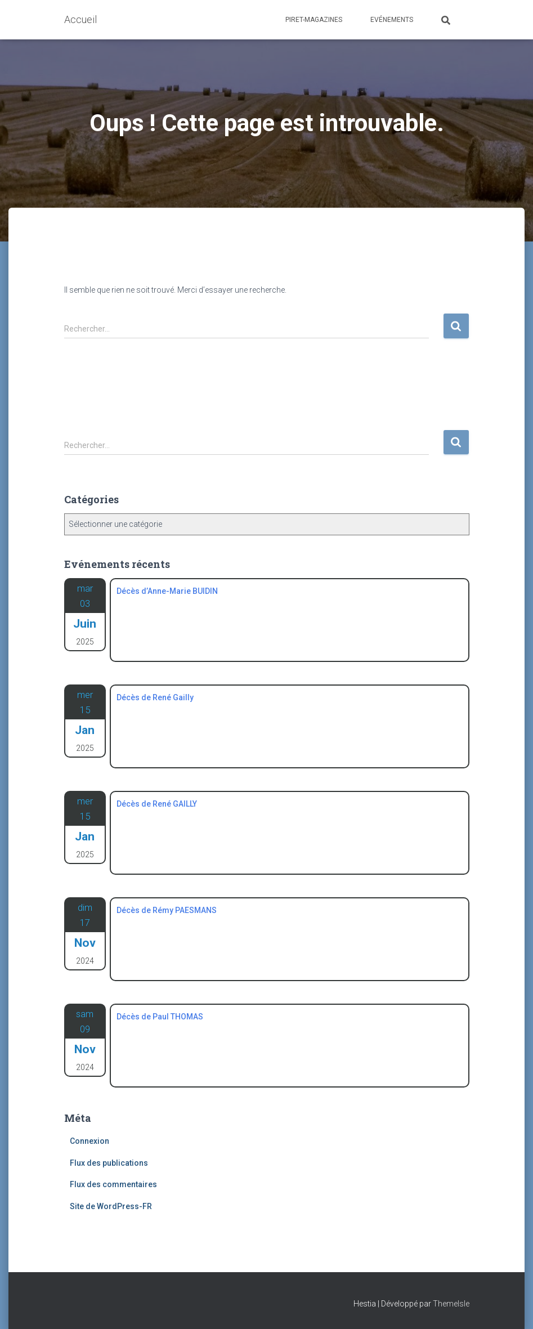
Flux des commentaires (113, 1184)
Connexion (89, 1140)
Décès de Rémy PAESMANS (167, 910)
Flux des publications (109, 1162)
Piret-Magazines (313, 20)
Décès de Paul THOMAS (160, 1016)
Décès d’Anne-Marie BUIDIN (167, 591)
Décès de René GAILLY (157, 803)
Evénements (391, 20)
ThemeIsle (451, 1303)
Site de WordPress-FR (111, 1206)
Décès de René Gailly (155, 697)
